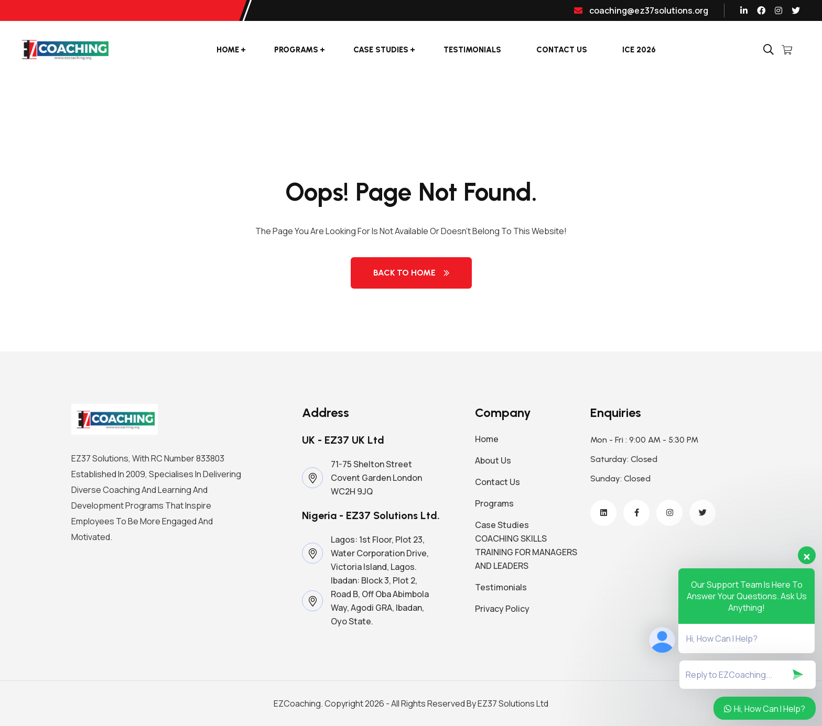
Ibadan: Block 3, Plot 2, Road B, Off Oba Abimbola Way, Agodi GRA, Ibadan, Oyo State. (380, 601)
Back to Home (411, 273)
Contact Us (561, 49)
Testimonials (472, 49)
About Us (493, 460)
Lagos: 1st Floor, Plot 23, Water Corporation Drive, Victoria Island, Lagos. (380, 553)
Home (228, 49)
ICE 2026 (639, 49)
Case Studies (380, 49)
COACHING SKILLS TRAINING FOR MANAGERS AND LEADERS (526, 552)
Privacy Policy (502, 608)
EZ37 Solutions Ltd (513, 703)
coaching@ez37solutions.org (641, 10)
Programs (296, 49)
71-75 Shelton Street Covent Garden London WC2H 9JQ (376, 477)
